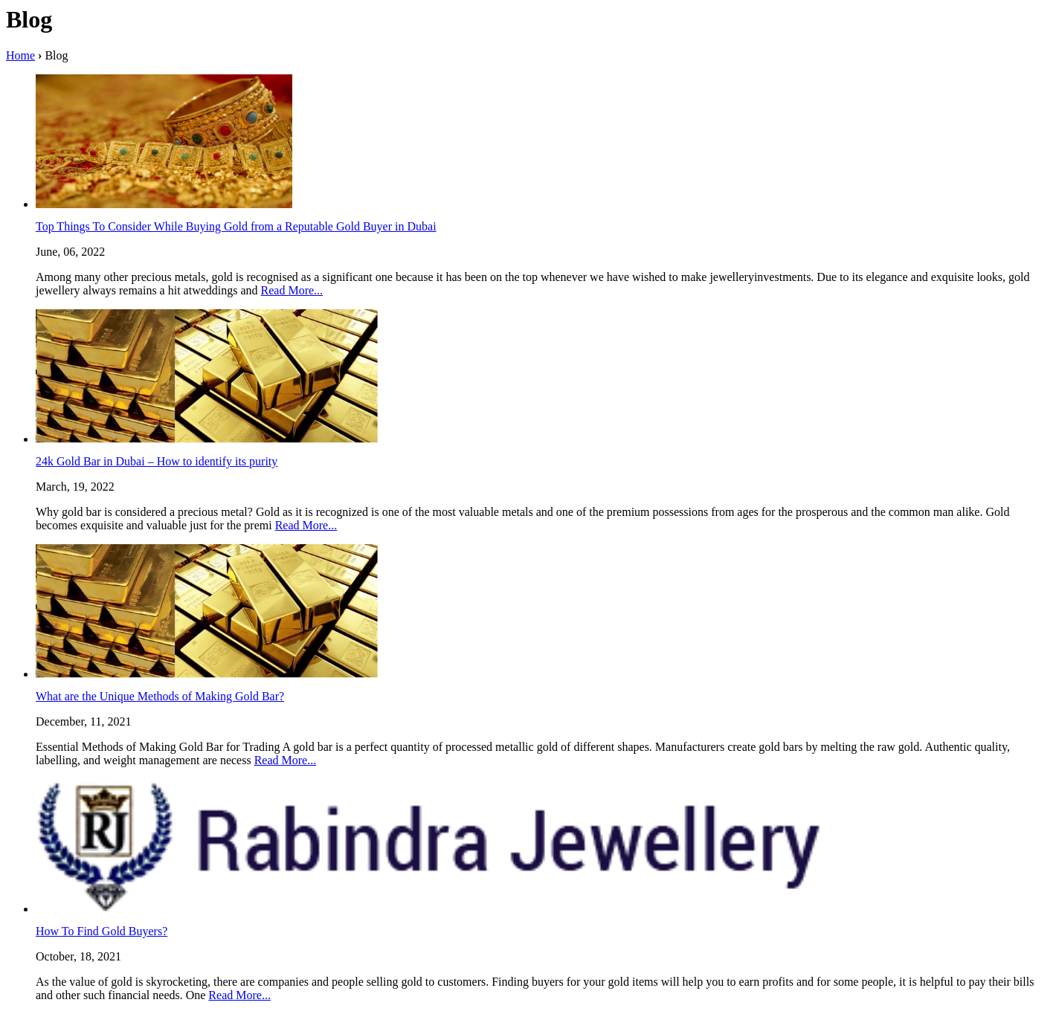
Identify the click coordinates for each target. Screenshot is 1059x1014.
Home (20, 55)
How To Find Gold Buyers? (101, 931)
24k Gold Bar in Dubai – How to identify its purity (156, 461)
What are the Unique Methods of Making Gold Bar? (160, 696)
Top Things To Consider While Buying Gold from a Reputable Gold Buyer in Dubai (236, 226)
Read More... (292, 290)
